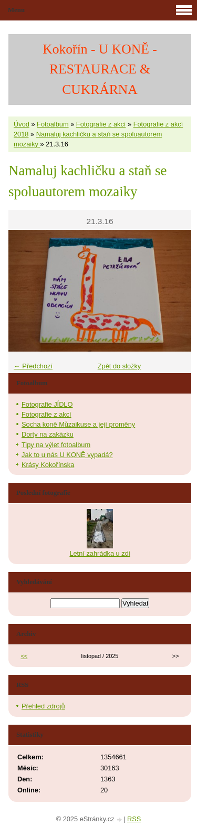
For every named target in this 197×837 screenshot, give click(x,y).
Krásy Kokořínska (48, 465)
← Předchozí (33, 366)
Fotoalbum (52, 124)
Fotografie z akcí (101, 124)
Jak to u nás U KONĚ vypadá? (67, 455)
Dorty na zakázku (48, 434)
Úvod (21, 124)
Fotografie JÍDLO (47, 404)
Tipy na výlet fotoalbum (56, 445)
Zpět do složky (119, 366)
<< (24, 656)
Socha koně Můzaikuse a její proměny (78, 424)
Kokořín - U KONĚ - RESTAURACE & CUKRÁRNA (100, 69)
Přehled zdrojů (43, 706)
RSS (134, 819)
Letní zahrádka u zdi (99, 553)
